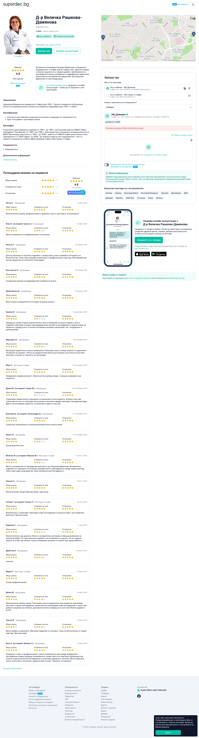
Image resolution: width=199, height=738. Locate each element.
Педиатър (69, 696)
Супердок (36, 693)
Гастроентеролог (72, 702)
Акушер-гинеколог (73, 690)
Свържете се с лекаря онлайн (155, 155)
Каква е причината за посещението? (120, 102)
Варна (103, 696)
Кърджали (105, 717)
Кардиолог (69, 714)
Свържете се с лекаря (149, 240)
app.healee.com (141, 248)
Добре (168, 732)
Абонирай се (180, 4)
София (104, 690)
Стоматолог (70, 717)
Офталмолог (70, 708)
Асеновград (106, 699)
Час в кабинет (44, 36)
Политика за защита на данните (43, 705)
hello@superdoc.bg (176, 278)
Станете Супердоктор (38, 696)
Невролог (69, 705)
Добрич (104, 714)
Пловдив (105, 693)
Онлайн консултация (64, 36)
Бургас (104, 705)
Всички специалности (74, 719)
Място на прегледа (112, 82)
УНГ (66, 699)
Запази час (44, 51)
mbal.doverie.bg (10, 160)
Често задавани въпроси (140, 278)
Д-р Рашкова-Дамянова (57, 85)
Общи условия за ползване (41, 702)
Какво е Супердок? (37, 690)
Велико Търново (108, 708)
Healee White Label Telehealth (151, 690)
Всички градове (108, 719)
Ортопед (68, 711)
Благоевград (106, 702)
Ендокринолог (71, 693)
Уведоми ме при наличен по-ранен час (127, 165)
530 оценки (18, 79)
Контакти (33, 708)
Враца (103, 711)
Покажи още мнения (12, 668)
